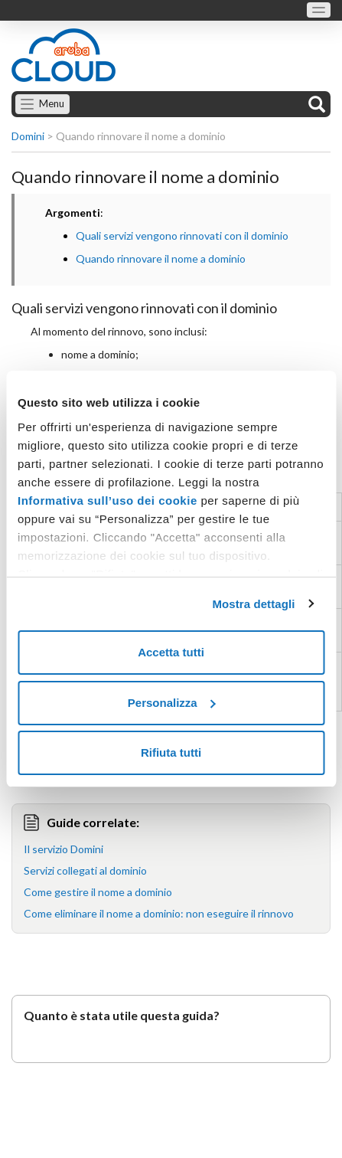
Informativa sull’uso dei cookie (107, 500)
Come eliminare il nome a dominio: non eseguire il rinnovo (159, 913)
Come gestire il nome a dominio (98, 891)
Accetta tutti (171, 652)
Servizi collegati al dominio (85, 870)
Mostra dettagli (253, 603)
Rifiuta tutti (171, 752)
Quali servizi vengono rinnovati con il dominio (182, 235)
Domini (27, 135)
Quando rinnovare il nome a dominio (161, 258)
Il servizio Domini (63, 848)
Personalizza (172, 702)
